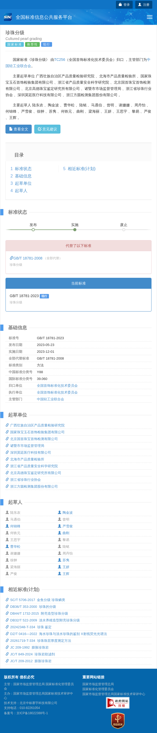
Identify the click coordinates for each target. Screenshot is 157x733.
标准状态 (23, 168)
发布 (33, 225)
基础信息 (23, 176)
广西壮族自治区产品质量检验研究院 (35, 425)
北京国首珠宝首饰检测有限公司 (31, 439)
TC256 (59, 59)
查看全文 (18, 129)
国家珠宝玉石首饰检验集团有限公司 (35, 432)
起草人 (21, 190)
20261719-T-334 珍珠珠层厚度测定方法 (38, 641)
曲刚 (63, 533)
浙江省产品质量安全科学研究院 (31, 466)
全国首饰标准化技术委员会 (57, 386)
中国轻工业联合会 (50, 399)
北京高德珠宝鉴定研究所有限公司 (33, 473)
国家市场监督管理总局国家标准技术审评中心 (113, 694)
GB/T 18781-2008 (26, 258)
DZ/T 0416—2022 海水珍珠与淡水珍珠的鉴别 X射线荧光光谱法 (56, 634)
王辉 (63, 574)
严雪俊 (65, 526)
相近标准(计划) (82, 168)
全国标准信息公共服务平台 (38, 17)
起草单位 (23, 183)
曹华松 (12, 547)
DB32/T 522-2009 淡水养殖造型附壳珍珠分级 (42, 620)
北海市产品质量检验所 (24, 459)
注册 (143, 5)
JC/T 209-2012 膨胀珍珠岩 (28, 661)
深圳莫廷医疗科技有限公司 (28, 452)
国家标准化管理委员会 (98, 689)
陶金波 (65, 513)
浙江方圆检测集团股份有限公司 (31, 486)
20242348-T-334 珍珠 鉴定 (28, 627)
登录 (124, 5)
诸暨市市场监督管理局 (24, 446)
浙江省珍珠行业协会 (23, 480)
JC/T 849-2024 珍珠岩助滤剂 (30, 654)
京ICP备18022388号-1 (32, 713)
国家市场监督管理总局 (98, 684)
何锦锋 (12, 526)
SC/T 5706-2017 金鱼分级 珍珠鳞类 (35, 600)
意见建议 (47, 129)
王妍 (63, 567)
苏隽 (63, 560)
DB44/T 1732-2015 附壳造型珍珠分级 (36, 613)
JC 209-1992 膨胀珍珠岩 (27, 647)
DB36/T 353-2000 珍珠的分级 (30, 607)
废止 (123, 225)
